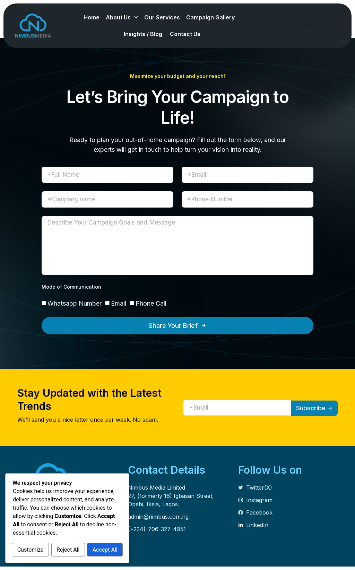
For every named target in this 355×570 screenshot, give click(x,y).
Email (118, 306)
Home (91, 17)
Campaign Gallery (211, 17)
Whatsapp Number (74, 306)
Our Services (162, 17)
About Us (122, 17)
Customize (40, 535)
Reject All (96, 535)
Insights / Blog (144, 33)
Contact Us (186, 33)
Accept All (67, 550)
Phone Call (151, 306)
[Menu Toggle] (305, 25)
